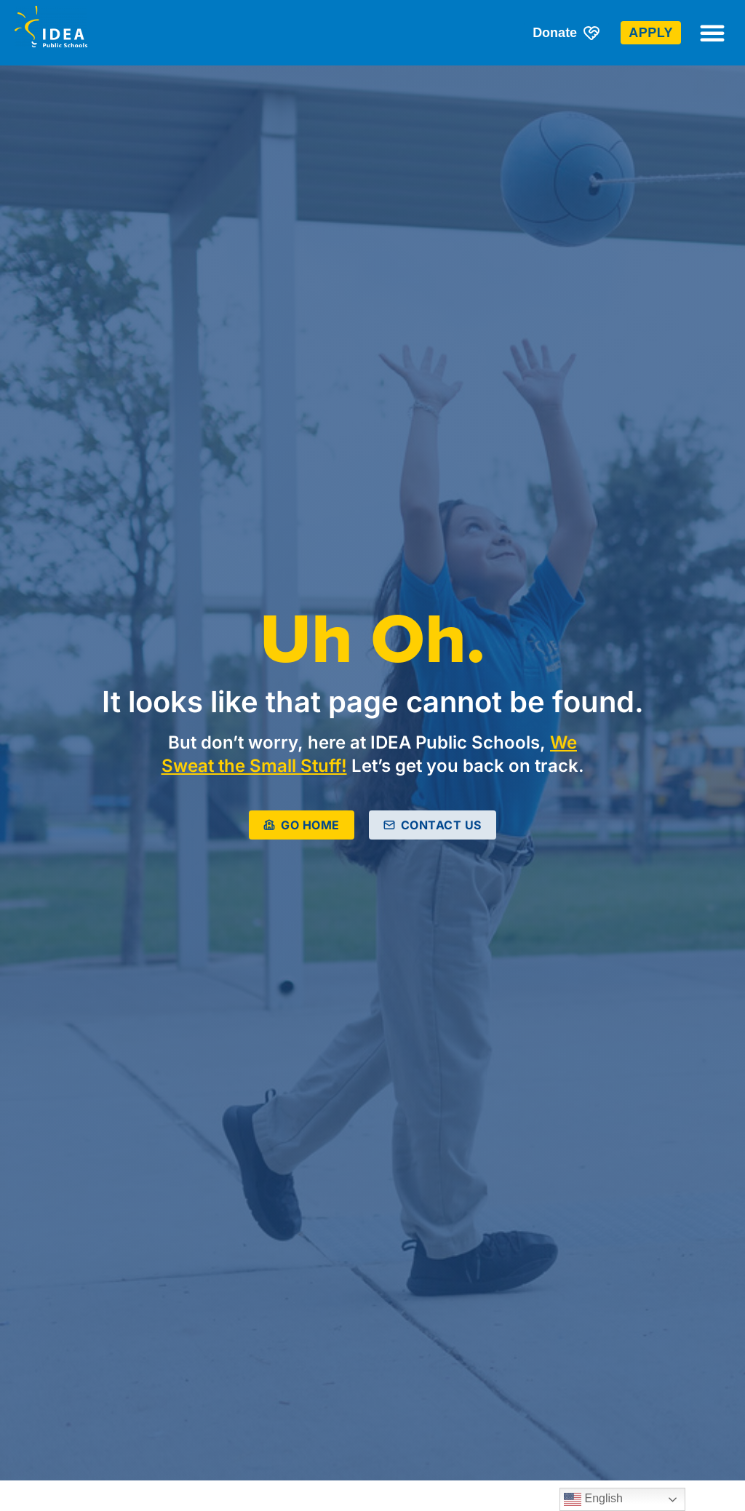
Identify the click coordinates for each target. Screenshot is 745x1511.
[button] (712, 32)
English (593, 1499)
